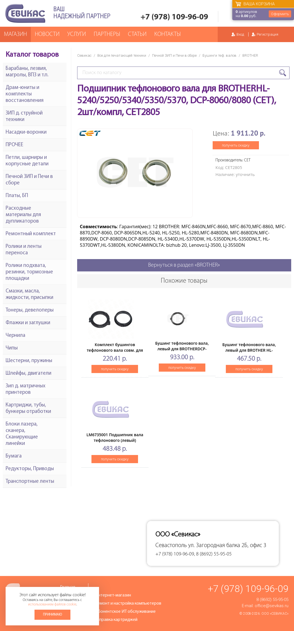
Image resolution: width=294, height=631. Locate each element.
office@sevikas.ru (271, 605)
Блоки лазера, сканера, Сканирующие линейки (22, 434)
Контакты (167, 34)
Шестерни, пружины (29, 360)
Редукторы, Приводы (30, 469)
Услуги (76, 34)
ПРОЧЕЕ (14, 145)
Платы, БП (17, 195)
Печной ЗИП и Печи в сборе (174, 55)
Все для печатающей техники (121, 55)
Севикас (84, 55)
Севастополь (171, 545)
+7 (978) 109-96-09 (174, 17)
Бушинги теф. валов (219, 55)
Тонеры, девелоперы (30, 310)
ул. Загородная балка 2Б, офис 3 (227, 545)
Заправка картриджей (116, 620)
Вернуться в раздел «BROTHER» (184, 265)
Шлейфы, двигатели (28, 373)
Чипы (12, 348)
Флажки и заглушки (28, 323)
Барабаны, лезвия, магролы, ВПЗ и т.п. (27, 72)
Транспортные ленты (30, 481)
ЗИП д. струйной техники (24, 116)
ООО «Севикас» (274, 614)
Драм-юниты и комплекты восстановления (24, 94)
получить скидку (235, 145)
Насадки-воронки (26, 132)
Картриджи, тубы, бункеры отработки (28, 408)
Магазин (15, 34)
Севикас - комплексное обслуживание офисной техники (25, 13)
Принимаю (52, 614)
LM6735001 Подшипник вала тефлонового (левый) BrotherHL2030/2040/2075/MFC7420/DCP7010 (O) (128, 443)
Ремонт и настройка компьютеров (128, 603)
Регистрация (267, 34)
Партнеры (107, 34)
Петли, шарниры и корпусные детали (27, 161)
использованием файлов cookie (52, 604)
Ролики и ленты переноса (24, 250)
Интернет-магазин (113, 595)
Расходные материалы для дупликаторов (23, 215)
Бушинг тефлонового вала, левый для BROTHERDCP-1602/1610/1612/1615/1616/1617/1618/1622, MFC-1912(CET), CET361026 (193, 351)
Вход (240, 34)
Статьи (137, 34)
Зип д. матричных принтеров (25, 389)
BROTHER (250, 55)
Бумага (14, 456)
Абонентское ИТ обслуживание (125, 611)
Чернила (15, 335)
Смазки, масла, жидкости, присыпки (29, 294)
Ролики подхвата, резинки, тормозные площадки (29, 272)
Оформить (280, 14)
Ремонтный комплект (31, 234)
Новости (47, 34)
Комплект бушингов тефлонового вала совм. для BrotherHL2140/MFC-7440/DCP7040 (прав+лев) (115, 353)
